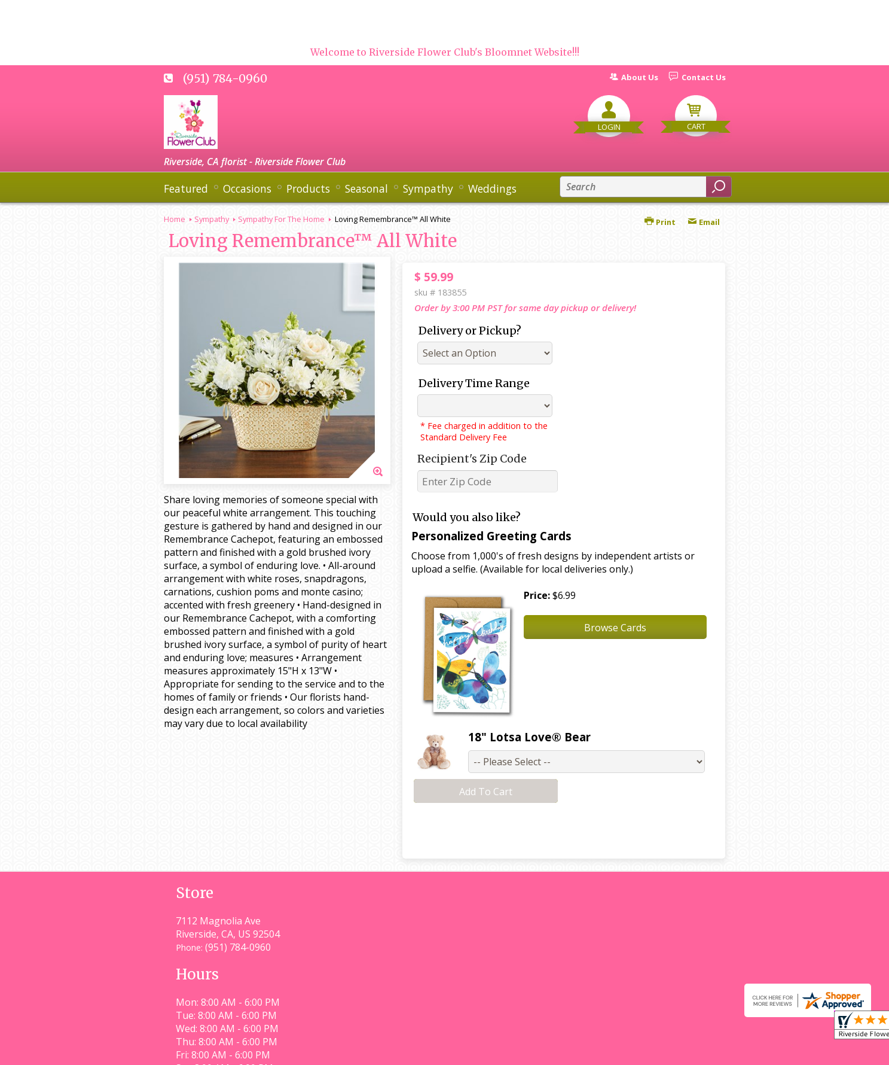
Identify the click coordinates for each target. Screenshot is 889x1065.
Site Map (685, 1050)
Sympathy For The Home (281, 219)
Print (660, 222)
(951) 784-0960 (225, 78)
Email (704, 222)
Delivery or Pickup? (469, 330)
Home (174, 219)
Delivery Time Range (474, 383)
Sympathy (211, 219)
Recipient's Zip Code (472, 458)
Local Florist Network (602, 1050)
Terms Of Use (430, 1050)
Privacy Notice (509, 1050)
